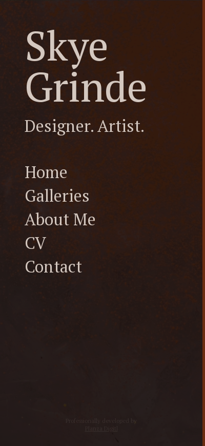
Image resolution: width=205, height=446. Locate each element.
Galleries (57, 195)
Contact (53, 266)
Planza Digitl (101, 428)
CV (35, 243)
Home (46, 172)
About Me (60, 219)
